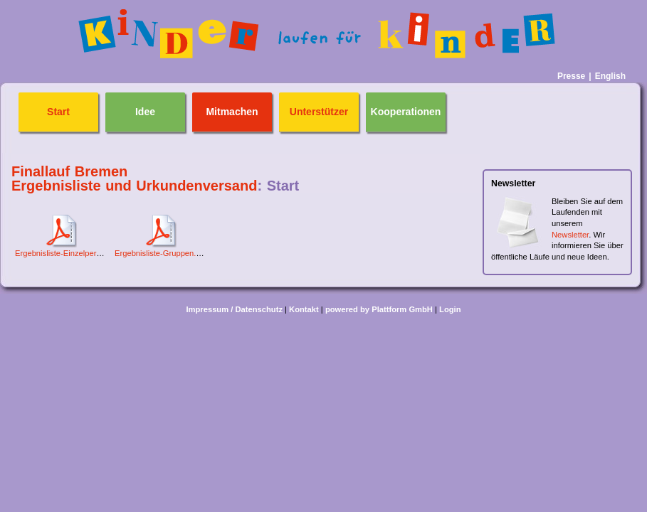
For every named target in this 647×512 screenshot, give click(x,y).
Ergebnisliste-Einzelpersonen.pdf (73, 253)
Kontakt (304, 309)
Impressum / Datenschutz (234, 309)
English (610, 76)
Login (450, 309)
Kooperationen (406, 112)
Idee (145, 112)
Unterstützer (319, 112)
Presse (571, 76)
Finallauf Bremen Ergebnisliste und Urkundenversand (134, 178)
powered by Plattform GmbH (379, 309)
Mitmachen (232, 112)
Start (58, 112)
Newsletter (570, 234)
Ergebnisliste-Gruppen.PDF (163, 253)
